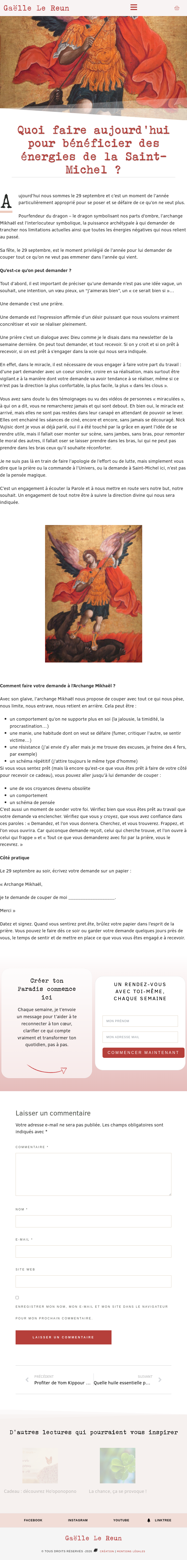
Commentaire (32, 1147)
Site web (25, 1269)
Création (103, 1551)
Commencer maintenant (143, 1053)
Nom (22, 1209)
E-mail (24, 1239)
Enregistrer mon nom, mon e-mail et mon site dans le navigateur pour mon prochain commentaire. (92, 1312)
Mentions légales (131, 1551)
